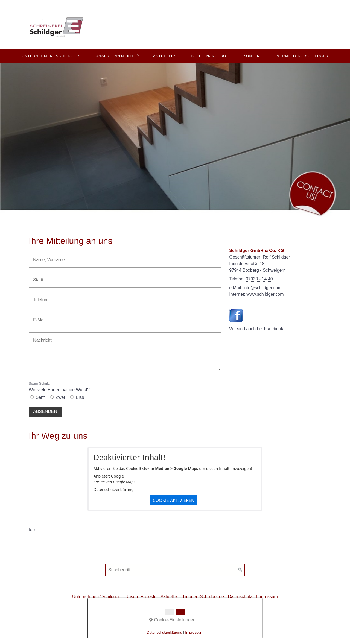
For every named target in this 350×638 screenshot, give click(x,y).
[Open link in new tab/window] (236, 315)
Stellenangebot (210, 56)
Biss (80, 397)
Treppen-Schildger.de (203, 596)
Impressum (267, 596)
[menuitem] (51, 56)
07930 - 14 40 (259, 279)
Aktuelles (165, 56)
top (32, 529)
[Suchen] (240, 570)
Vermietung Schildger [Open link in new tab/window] (303, 56)
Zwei (60, 397)
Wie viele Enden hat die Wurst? (59, 386)
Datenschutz (240, 596)
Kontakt (252, 56)
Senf (40, 397)
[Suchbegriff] (175, 570)
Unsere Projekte (115, 56)
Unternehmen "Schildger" (51, 56)
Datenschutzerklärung (113, 489)
